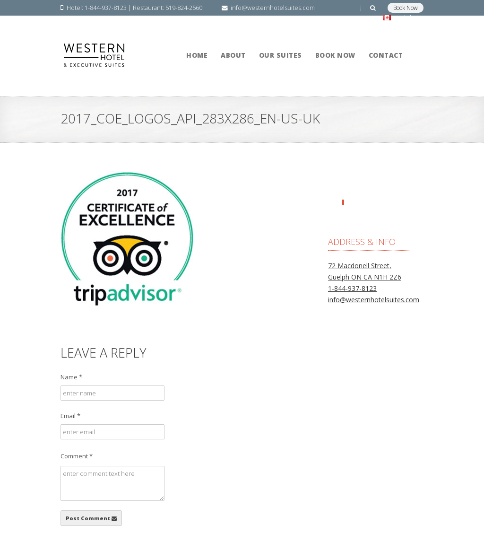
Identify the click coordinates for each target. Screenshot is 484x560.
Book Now (405, 8)
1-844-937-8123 (352, 288)
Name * (71, 377)
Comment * (76, 456)
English (401, 18)
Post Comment (91, 518)
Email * (70, 415)
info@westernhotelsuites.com (373, 299)
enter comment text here (112, 483)
